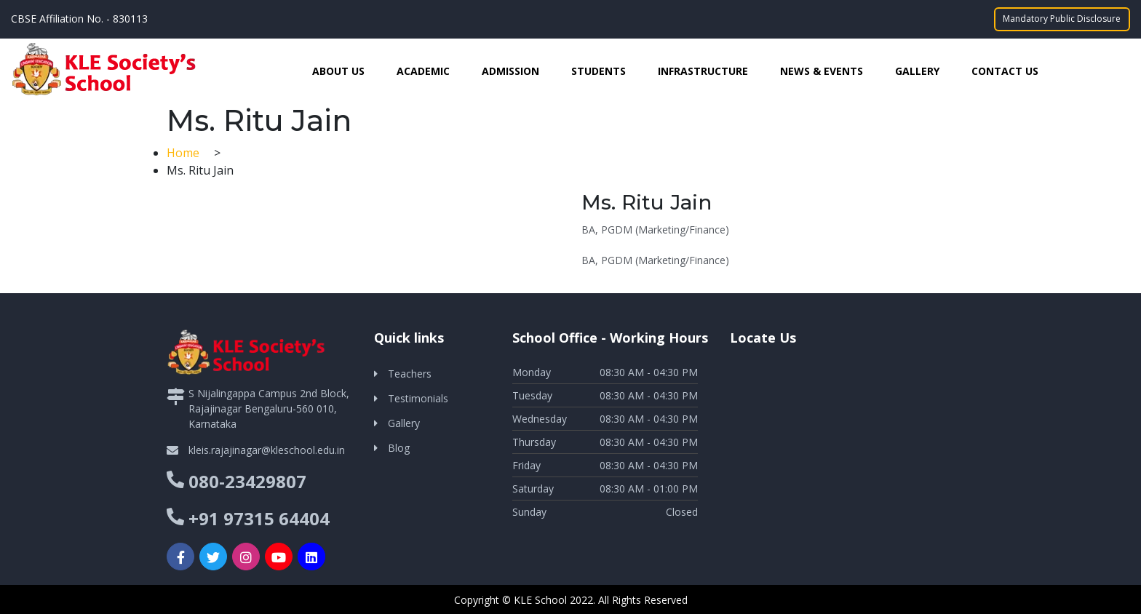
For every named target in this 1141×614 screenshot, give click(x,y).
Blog (399, 447)
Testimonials (418, 397)
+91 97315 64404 (259, 518)
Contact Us (1004, 70)
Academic (423, 70)
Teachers (410, 373)
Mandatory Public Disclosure (1062, 18)
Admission (510, 70)
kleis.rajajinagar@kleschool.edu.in (266, 449)
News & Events (821, 70)
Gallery (917, 70)
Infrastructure (703, 70)
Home (184, 152)
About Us (338, 70)
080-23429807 (247, 481)
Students (598, 70)
